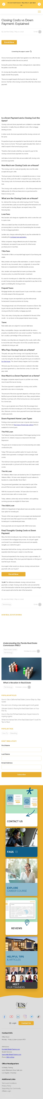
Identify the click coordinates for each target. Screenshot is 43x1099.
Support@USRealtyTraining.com (11, 1054)
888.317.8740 (10, 1057)
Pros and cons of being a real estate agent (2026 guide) (20, 705)
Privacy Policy (6, 1086)
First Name (5, 745)
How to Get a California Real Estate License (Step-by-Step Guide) (20, 701)
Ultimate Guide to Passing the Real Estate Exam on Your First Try (20, 710)
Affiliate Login (6, 1091)
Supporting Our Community (11, 1088)
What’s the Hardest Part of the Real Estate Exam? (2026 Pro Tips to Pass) (21, 721)
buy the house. (5, 361)
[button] (3, 4)
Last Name (5, 754)
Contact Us (26, 1023)
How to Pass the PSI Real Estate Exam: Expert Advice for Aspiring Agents (20, 715)
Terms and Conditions (9, 1083)
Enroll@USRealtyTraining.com (11, 1049)
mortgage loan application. (18, 237)
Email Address (7, 763)
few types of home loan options (23, 425)
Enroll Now (9, 42)
